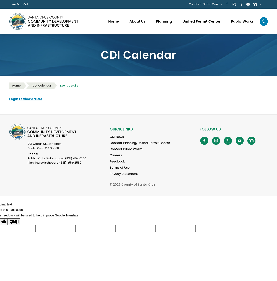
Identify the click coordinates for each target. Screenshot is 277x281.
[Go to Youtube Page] (248, 4)
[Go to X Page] (241, 4)
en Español (20, 4)
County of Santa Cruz (203, 4)
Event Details (69, 85)
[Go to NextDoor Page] (255, 4)
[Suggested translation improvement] (56, 228)
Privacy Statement (124, 174)
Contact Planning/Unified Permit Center (140, 143)
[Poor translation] (14, 221)
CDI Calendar (42, 85)
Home (16, 85)
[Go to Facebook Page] (227, 4)
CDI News (117, 137)
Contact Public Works (126, 149)
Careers (116, 155)
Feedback (117, 161)
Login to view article (25, 99)
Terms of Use (120, 167)
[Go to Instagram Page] (234, 4)
